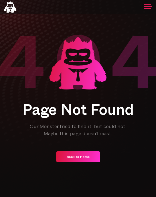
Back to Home (78, 157)
